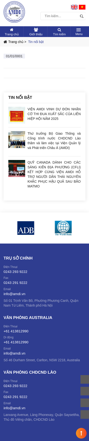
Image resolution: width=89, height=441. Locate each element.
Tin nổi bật (20, 97)
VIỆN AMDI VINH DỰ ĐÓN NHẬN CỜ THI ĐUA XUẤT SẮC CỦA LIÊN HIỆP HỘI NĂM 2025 (54, 114)
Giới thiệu (35, 34)
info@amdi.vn (14, 294)
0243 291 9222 (15, 283)
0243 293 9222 (15, 272)
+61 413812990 (16, 331)
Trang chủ (12, 34)
